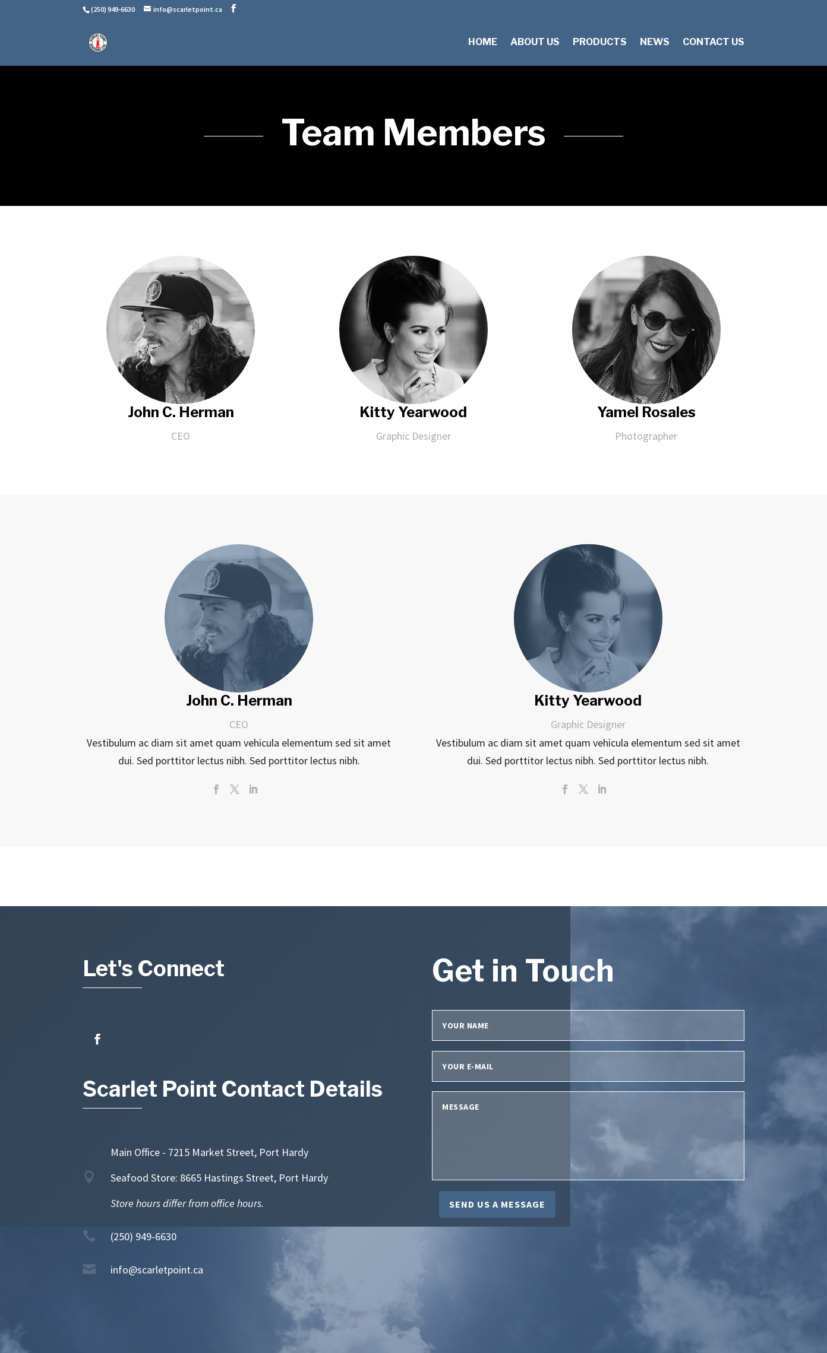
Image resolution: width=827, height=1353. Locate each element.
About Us (535, 42)
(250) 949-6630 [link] (143, 1236)
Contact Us (713, 42)
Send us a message (497, 1204)
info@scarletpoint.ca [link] (157, 1269)
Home (482, 42)
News (655, 42)
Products (600, 42)
